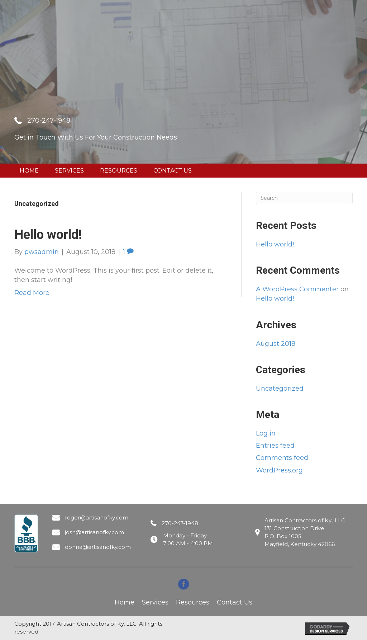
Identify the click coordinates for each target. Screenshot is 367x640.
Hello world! (48, 234)
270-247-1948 (48, 120)
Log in (266, 433)
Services (155, 602)
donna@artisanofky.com (98, 546)
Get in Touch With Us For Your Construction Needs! (96, 137)
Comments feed (282, 458)
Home (124, 602)
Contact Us (234, 602)
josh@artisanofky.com (94, 532)
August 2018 (275, 344)
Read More (31, 293)
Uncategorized (280, 388)
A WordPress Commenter (297, 289)
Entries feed (275, 446)
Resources (192, 602)
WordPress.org (279, 470)
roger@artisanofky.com (96, 517)
